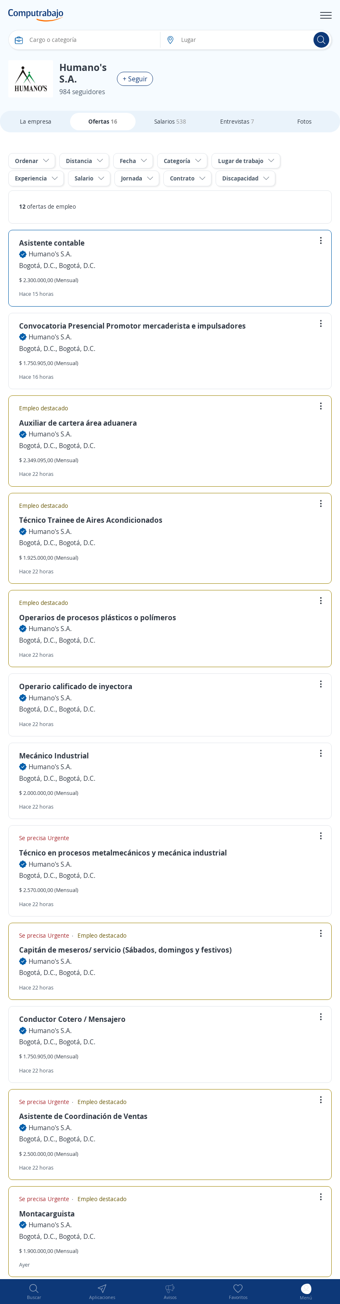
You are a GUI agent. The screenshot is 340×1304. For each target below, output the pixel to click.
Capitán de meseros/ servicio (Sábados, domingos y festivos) (125, 950)
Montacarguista (47, 1214)
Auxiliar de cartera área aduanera (78, 423)
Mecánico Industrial (54, 755)
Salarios (170, 121)
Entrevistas (237, 121)
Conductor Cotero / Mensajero (72, 1019)
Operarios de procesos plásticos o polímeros (97, 617)
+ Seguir (135, 78)
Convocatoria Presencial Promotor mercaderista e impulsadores (132, 326)
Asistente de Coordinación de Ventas (83, 1116)
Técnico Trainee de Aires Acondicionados (91, 520)
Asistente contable (52, 243)
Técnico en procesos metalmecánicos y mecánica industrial (123, 853)
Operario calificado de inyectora (75, 686)
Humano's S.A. (50, 253)
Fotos (304, 121)
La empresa (35, 121)
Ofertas (102, 121)
